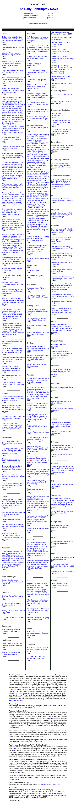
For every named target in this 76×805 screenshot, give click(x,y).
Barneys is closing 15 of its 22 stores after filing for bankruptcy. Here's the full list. (62, 231)
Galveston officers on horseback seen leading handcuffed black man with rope (13, 359)
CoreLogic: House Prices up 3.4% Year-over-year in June (37, 289)
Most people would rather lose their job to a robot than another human (13, 526)
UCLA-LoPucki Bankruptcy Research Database (60, 77)
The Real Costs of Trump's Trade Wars (36, 152)
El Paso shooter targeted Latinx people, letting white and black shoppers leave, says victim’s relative (37, 507)
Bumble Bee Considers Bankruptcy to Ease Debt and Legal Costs (12, 582)
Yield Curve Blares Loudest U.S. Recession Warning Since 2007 (38, 110)
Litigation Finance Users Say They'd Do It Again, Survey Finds (12, 55)
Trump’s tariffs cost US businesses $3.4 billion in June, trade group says (38, 142)
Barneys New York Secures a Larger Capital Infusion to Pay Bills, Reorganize (61, 255)
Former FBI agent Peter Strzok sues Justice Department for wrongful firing (13, 341)
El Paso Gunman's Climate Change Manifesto (11, 604)
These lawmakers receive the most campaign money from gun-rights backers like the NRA (13, 155)
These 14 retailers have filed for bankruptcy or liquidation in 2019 (62, 295)
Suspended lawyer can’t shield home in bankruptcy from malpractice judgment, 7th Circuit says (62, 148)
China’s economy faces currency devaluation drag (60, 584)
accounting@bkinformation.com (31, 793)
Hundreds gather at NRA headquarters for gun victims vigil (12, 139)
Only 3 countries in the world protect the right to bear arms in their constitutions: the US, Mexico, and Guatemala (13, 211)
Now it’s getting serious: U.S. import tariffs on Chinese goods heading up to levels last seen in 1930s (38, 147)
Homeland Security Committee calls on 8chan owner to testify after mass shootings (12, 244)
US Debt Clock (32, 265)
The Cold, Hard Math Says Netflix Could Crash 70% (36, 657)
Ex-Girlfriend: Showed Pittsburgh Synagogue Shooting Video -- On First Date (13, 125)
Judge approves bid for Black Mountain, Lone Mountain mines (38, 594)
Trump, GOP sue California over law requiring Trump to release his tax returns (12, 316)
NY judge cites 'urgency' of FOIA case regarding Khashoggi (13, 417)
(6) (69, 94)
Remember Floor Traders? (11, 519)
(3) (59, 94)
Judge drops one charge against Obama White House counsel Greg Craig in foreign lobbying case (13, 80)
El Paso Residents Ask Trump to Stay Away (37, 397)
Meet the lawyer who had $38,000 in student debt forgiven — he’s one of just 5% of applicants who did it (62, 354)
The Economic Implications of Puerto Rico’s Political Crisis (37, 319)
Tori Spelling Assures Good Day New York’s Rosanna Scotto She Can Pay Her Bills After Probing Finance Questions (62, 469)
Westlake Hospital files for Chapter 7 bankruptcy (11, 653)
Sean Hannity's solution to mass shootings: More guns (13, 147)
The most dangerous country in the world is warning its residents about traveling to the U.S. (37, 126)
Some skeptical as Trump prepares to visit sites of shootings (35, 389)
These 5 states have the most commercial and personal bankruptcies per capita (61, 131)
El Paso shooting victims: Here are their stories (12, 131)
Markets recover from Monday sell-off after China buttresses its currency (12, 452)
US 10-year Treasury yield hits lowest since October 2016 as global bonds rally (37, 86)
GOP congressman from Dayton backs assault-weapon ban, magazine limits (12, 202)
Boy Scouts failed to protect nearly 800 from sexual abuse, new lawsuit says (37, 544)
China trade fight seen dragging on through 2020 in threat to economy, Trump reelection (38, 136)
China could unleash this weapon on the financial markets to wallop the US (37, 228)
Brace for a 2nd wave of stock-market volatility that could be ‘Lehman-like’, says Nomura (12, 468)
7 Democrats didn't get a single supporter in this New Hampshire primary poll (37, 439)
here (53, 706)
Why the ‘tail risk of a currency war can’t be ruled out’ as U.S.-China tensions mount (38, 194)
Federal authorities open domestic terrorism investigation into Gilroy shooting (13, 90)
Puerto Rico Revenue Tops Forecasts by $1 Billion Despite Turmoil (37, 311)
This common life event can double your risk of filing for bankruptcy (61, 122)
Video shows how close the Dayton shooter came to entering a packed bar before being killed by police (12, 100)
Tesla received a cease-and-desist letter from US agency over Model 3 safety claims (61, 424)
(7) (72, 94)
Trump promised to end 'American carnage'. (35, 490)
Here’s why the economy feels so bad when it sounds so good (37, 118)
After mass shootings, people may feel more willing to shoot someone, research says (12, 186)
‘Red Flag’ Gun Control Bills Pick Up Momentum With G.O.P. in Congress (13, 194)
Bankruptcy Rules (57, 71)
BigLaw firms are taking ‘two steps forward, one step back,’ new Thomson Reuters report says (12, 39)
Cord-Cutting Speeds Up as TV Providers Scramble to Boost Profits (37, 649)
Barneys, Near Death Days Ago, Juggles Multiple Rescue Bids (62, 278)
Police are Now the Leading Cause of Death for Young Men (13, 383)
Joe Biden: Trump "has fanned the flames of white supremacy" (38, 474)
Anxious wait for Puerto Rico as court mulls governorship (38, 333)
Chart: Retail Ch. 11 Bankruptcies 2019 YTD (59, 114)
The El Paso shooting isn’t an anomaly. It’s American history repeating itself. (12, 291)
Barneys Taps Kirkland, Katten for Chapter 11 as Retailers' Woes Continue (61, 239)
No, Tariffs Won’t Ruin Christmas (37, 225)
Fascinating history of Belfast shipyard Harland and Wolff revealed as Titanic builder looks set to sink (62, 372)
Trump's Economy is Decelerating (34, 64)
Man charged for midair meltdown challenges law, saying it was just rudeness (11, 368)
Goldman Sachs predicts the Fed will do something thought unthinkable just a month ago (37, 95)
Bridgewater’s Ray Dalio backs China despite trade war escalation (37, 222)
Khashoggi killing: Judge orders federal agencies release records (62, 543)
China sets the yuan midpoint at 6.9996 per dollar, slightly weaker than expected (38, 212)
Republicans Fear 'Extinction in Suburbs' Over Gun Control (13, 198)
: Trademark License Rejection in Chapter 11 (62, 200)
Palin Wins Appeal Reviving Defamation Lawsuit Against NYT (36, 458)
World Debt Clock (33, 270)
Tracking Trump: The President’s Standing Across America (36, 407)
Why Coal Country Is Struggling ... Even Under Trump (38, 618)
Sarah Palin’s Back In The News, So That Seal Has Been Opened (38, 462)
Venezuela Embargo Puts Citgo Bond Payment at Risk (62, 512)
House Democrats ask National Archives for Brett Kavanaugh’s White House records (13, 398)
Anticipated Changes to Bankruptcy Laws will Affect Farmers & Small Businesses (61, 165)
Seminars (54, 101)
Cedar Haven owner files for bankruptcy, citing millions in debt (12, 645)
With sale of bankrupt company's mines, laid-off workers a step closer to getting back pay (13, 536)
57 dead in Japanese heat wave (13, 617)
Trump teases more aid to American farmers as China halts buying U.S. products (13, 565)
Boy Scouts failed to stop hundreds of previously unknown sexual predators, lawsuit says (37, 552)
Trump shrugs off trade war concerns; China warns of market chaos (36, 167)
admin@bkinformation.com (50, 784)
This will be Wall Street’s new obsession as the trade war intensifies (37, 198)
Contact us (63, 101)
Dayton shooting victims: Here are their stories (13, 128)
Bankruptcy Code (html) (59, 66)
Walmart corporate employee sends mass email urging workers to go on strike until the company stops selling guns (13, 260)
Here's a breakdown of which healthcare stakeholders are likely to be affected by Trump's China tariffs (38, 180)
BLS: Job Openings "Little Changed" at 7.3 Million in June (38, 103)
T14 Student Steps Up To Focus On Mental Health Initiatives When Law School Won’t (13, 63)
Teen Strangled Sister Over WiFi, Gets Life (11, 376)
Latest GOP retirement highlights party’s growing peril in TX (37, 448)
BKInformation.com (16, 700)
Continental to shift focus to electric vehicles (36, 365)
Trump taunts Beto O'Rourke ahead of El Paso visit (38, 392)
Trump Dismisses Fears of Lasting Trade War (38, 157)
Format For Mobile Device (38, 23)
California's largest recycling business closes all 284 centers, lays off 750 (38, 633)
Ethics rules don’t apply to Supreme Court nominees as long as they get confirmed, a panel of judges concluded (12, 426)
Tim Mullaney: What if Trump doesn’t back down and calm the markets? (13, 476)
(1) (52, 94)
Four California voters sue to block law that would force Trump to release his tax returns (13, 311)
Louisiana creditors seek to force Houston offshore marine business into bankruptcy (38, 357)
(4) (62, 94)
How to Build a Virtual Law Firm (13, 48)
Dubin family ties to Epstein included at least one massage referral (12, 329)
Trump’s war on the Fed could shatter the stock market (37, 57)
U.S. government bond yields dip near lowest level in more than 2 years (12, 485)
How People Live (35, 276)
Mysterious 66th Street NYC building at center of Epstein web (12, 325)
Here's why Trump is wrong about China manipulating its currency (37, 186)
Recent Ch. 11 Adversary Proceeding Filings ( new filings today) (62, 58)
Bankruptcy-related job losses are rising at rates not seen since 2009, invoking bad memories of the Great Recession (37, 249)
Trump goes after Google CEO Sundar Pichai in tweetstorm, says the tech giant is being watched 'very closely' (37, 417)
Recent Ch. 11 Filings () (60, 50)
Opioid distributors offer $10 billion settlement (61, 402)
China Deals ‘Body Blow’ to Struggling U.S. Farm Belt (13, 560)
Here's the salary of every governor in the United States (37, 426)
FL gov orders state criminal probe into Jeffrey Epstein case (13, 333)
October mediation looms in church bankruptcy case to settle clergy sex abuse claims (62, 447)
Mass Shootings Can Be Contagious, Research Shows (12, 283)
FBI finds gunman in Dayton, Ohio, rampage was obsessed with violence (37, 520)
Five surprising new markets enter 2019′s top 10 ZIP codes (37, 296)
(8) (52, 96)
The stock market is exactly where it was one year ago (11, 460)
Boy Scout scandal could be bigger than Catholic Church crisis (37, 548)
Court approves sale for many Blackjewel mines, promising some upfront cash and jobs (37, 588)
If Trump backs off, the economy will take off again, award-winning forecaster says (38, 238)
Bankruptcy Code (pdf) (59, 67)
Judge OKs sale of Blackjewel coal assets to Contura (37, 584)
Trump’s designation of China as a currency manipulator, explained (37, 189)
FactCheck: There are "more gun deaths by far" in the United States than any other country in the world (13, 301)
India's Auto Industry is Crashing (62, 571)
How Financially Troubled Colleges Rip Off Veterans (11, 630)
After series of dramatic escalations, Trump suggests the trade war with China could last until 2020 (38, 161)
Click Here (50, 13)
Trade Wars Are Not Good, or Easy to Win (37, 154)
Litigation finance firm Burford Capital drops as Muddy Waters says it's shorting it (62, 215)
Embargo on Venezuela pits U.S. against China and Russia (62, 499)
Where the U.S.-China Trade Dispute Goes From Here (37, 203)
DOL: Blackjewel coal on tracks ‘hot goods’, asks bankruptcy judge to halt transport (37, 602)
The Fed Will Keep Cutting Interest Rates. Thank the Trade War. (38, 72)
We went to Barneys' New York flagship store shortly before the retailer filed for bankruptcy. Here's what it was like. (62, 286)
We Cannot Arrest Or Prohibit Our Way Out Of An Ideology (12, 250)
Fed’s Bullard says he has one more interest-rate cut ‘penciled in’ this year (37, 39)
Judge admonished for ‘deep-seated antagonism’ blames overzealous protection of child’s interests (13, 408)
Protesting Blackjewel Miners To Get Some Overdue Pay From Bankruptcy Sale (38, 610)
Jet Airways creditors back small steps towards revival (62, 558)
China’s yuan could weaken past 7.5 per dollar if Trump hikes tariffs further (37, 217)
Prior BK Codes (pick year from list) (61, 68)
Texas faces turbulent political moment (37, 451)
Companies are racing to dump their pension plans (62, 388)
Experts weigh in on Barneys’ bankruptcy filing (61, 271)
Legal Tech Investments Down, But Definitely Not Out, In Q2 (13, 71)
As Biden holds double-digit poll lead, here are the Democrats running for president (38, 380)
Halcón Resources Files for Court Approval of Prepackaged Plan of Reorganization (38, 348)
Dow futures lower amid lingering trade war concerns (12, 442)
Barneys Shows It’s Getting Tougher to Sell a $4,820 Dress (62, 247)
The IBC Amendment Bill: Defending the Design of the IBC (62, 565)
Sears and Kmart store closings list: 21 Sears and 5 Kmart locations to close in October (62, 310)
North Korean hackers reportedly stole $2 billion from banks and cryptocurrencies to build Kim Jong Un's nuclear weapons (61, 328)
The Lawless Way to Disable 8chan (12, 248)
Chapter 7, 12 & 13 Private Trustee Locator (60, 43)
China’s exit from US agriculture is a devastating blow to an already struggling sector (12, 556)
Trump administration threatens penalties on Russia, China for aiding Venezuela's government (62, 504)
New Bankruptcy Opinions (60, 32)
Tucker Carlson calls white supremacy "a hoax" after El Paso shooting (36, 482)
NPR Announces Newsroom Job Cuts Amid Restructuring (13, 513)
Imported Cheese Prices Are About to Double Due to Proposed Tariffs (36, 207)
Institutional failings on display (61, 454)
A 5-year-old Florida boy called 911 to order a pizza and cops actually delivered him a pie (12, 350)
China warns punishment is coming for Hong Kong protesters (60, 527)
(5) (65, 94)
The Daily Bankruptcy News (38, 9)
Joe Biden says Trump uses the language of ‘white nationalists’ (38, 470)
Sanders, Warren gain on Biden (38, 432)
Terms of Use (57, 689)
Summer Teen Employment (36, 80)
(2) (56, 94)
